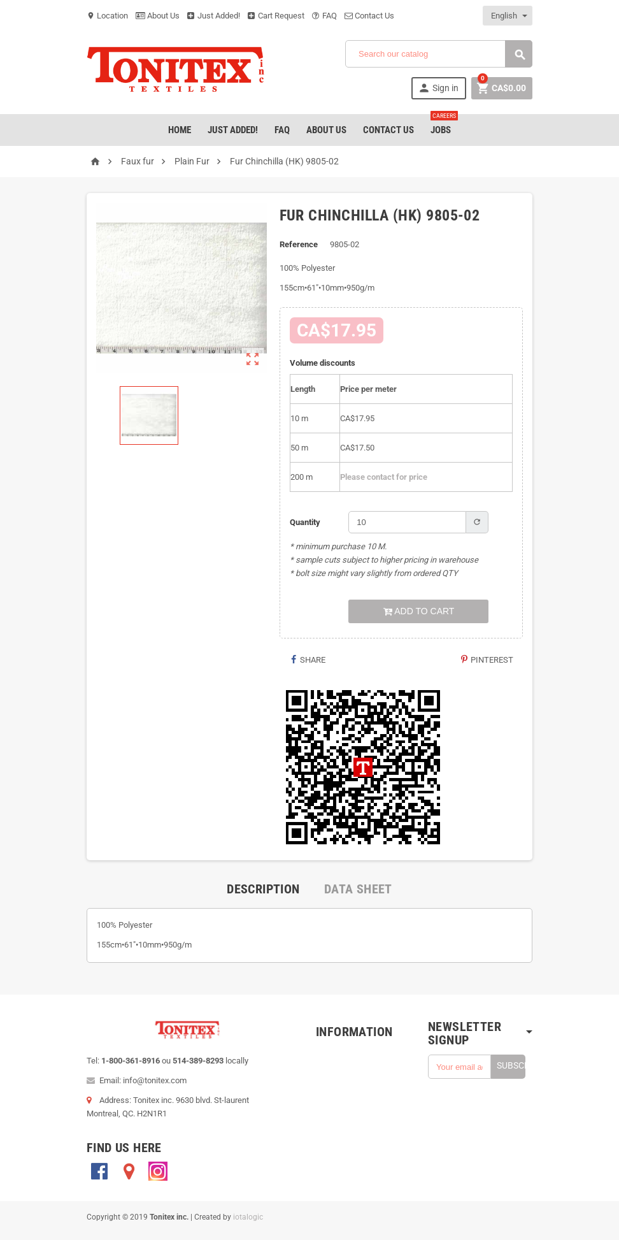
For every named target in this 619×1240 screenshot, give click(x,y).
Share (307, 660)
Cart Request (276, 15)
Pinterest (486, 660)
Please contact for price (383, 477)
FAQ (324, 15)
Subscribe (511, 1065)
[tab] (263, 888)
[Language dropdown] (508, 15)
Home (179, 130)
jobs (443, 125)
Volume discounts (322, 363)
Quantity (305, 522)
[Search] (438, 54)
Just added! (233, 130)
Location (107, 15)
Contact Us (369, 15)
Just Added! (213, 15)
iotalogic (248, 1217)
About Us (158, 15)
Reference (299, 244)
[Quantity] (407, 522)
